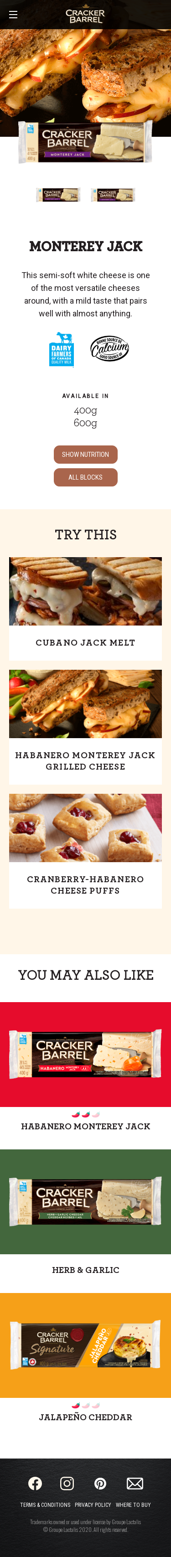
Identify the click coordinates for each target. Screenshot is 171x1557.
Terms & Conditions (45, 1505)
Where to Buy (133, 1505)
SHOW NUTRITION (85, 454)
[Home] (85, 13)
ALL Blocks (85, 477)
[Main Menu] (13, 15)
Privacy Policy (93, 1505)
